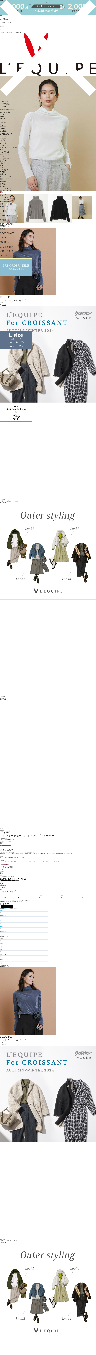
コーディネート (5, 188)
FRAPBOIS (4, 106)
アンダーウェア (5, 159)
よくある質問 (5, 199)
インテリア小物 (5, 176)
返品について (3, 830)
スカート (3, 143)
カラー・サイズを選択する (5, 845)
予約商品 (3, 184)
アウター (3, 139)
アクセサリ (4, 170)
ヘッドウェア (5, 152)
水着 (1, 150)
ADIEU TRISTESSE (7, 110)
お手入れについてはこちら (5, 882)
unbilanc (3, 128)
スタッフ (3, 193)
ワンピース (4, 145)
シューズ (3, 161)
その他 (2, 172)
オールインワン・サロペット (10, 148)
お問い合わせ (5, 202)
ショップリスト (5, 190)
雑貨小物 (3, 174)
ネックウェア (5, 154)
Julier (2, 116)
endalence (3, 126)
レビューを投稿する (7, 906)
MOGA (2, 119)
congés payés (5, 112)
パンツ (2, 141)
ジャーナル (4, 197)
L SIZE (3, 131)
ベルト (2, 167)
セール (2, 186)
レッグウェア (5, 156)
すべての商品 (5, 104)
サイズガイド (12, 901)
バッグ (2, 163)
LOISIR (2, 114)
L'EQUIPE (3, 122)
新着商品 (3, 182)
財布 (1, 165)
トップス (3, 136)
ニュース (3, 195)
